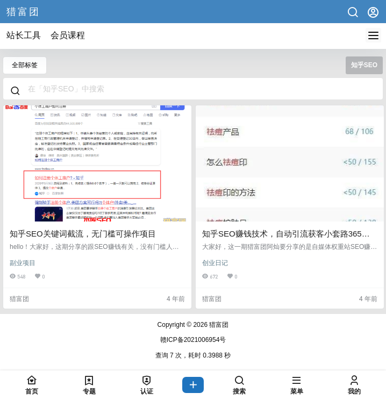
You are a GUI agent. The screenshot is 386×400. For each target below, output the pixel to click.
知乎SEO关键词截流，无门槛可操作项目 (83, 233)
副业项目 (22, 263)
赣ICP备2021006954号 (193, 340)
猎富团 (218, 324)
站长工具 (23, 35)
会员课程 (68, 35)
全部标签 (25, 65)
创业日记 (215, 263)
